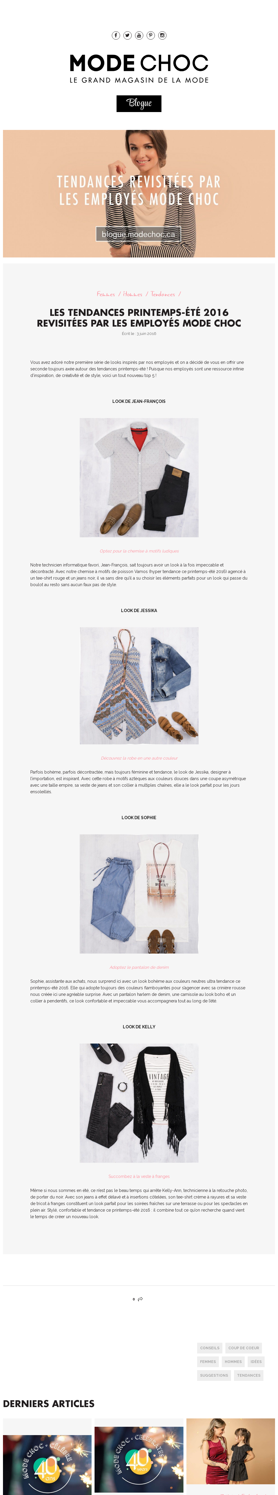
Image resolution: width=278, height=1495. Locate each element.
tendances (248, 1375)
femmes (208, 1362)
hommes (233, 1362)
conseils (209, 1348)
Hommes (132, 294)
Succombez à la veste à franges (139, 1176)
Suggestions (214, 1375)
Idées (256, 1362)
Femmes (106, 294)
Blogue (139, 103)
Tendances (162, 294)
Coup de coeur (243, 1348)
